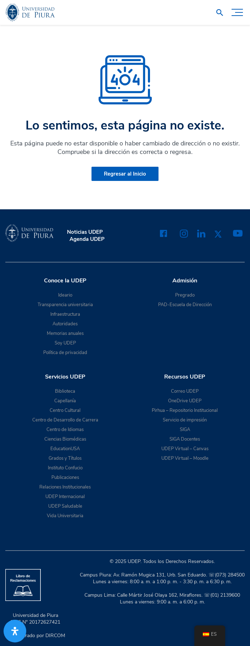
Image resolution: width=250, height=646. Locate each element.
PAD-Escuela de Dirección (185, 305)
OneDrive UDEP (184, 401)
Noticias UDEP (85, 232)
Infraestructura (65, 314)
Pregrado (185, 295)
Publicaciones (65, 477)
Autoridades (65, 324)
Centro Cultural (65, 410)
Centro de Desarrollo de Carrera (65, 420)
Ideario (65, 295)
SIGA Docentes (185, 439)
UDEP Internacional (65, 496)
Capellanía (65, 401)
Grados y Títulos (65, 458)
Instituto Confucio (65, 468)
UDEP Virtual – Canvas (185, 449)
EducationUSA (65, 449)
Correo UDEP (185, 391)
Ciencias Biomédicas (65, 439)
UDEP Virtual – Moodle (185, 458)
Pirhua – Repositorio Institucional (185, 410)
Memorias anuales (65, 333)
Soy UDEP (65, 343)
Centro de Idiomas (65, 429)
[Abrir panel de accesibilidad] (15, 631)
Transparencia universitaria (65, 305)
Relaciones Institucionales (65, 487)
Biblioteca (65, 391)
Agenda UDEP (87, 239)
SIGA (185, 429)
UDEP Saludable (65, 506)
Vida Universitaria (65, 516)
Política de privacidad (65, 352)
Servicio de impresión (185, 420)
